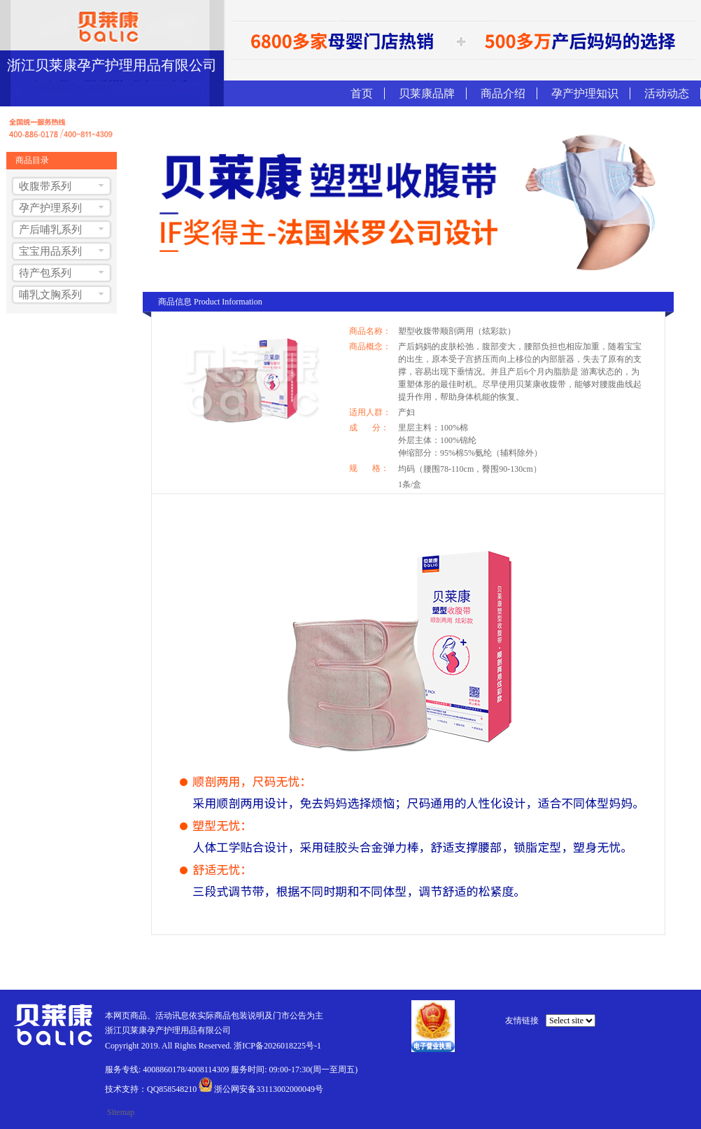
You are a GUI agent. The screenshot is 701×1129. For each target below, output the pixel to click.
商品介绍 (503, 93)
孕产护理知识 (584, 93)
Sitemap (120, 1112)
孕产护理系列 (50, 207)
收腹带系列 (45, 186)
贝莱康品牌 (427, 93)
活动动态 (666, 93)
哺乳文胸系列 (50, 294)
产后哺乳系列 (50, 229)
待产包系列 (45, 273)
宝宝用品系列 (50, 251)
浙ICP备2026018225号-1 (277, 1046)
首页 (361, 93)
